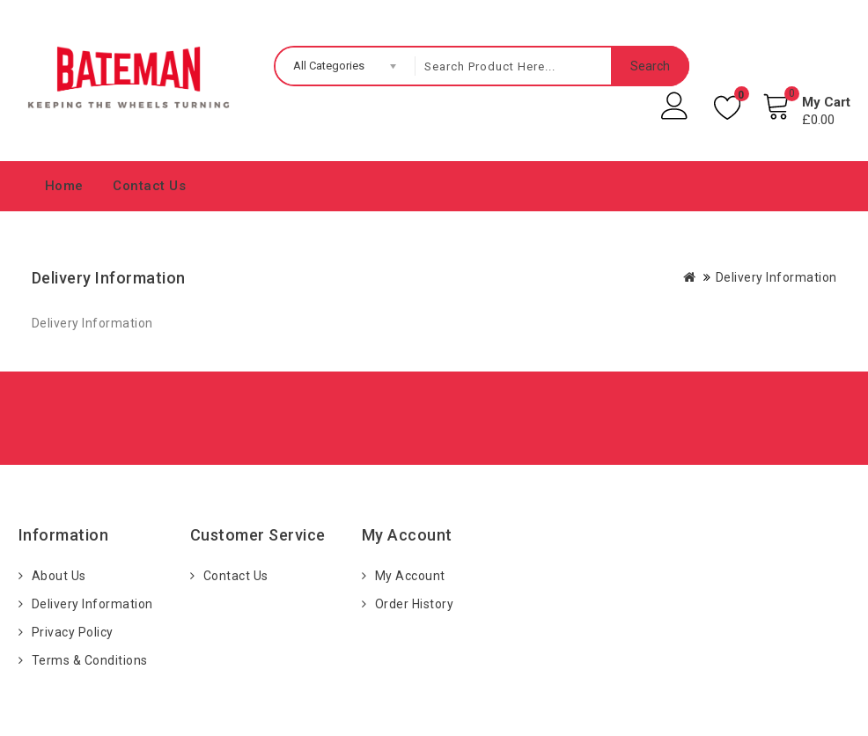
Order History (414, 604)
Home (64, 186)
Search (650, 66)
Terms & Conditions (90, 660)
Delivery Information (776, 277)
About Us (59, 576)
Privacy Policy (73, 632)
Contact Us (149, 186)
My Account (410, 576)
